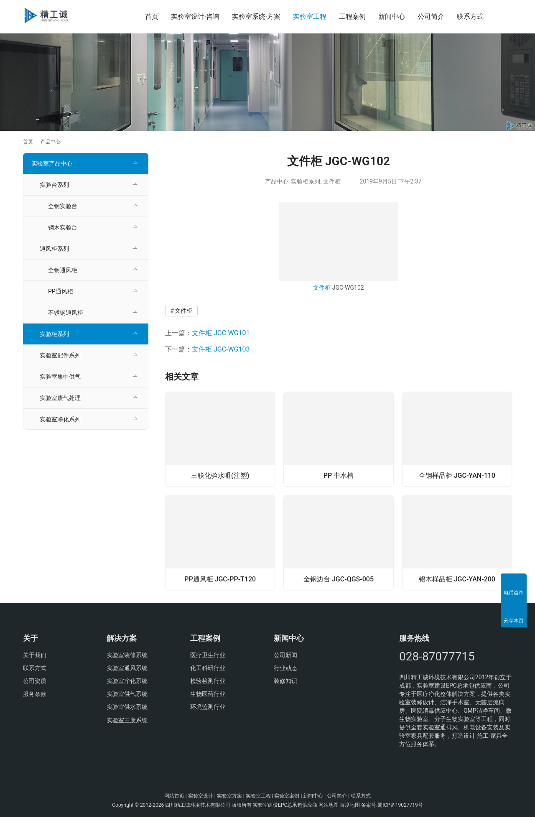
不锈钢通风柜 (65, 312)
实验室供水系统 (127, 707)
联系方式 (470, 16)
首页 (151, 16)
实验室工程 (309, 16)
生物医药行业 (207, 694)
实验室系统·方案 (256, 16)
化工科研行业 (207, 668)
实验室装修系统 (127, 655)
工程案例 (352, 16)
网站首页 (174, 797)
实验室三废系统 (127, 720)
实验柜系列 (305, 181)
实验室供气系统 (127, 694)
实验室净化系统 (127, 681)
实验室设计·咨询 (195, 16)
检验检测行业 (207, 681)
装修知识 (285, 681)
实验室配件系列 (60, 355)
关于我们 (34, 655)
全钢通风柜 (62, 270)
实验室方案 (229, 797)
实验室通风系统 (127, 668)
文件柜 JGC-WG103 (221, 349)
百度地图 (350, 806)
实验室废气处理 (60, 398)
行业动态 (285, 668)
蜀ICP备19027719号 (400, 806)
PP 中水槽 (339, 475)
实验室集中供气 (60, 376)
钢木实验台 (62, 227)
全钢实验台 (62, 206)
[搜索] (508, 16)
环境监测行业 (207, 707)
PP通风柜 (60, 291)
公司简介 (431, 16)
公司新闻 (285, 655)
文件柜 (332, 181)
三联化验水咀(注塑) (220, 475)
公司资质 (34, 681)
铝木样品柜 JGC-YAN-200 (457, 579)
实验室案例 (286, 797)
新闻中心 (391, 16)
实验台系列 (54, 184)
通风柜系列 (54, 248)
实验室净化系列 (60, 419)
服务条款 (34, 694)
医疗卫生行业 (207, 655)
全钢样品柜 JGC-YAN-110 (457, 475)
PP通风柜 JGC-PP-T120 (220, 579)
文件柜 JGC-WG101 (221, 333)
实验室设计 (200, 797)
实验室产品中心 (51, 163)
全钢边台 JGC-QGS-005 (338, 579)
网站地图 (328, 806)
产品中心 (276, 181)
